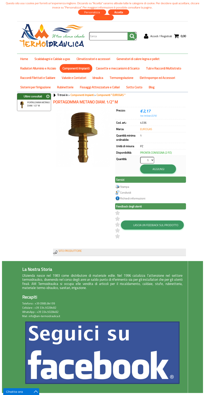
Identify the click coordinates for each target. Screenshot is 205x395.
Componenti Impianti (75, 68)
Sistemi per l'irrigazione (35, 87)
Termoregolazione (121, 78)
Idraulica (97, 78)
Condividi (125, 192)
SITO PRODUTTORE (70, 251)
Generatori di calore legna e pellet (138, 59)
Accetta (118, 12)
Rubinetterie (65, 87)
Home (24, 59)
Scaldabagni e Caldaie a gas (52, 59)
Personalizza (92, 12)
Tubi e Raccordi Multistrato (163, 68)
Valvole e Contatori (74, 78)
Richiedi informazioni (132, 198)
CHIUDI (103, 17)
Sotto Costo (134, 87)
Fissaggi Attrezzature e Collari (100, 87)
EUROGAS (146, 129)
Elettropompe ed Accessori (157, 78)
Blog (152, 87)
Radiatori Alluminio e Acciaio (38, 68)
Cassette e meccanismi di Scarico (118, 68)
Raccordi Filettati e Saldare (37, 78)
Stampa (124, 187)
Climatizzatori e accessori (93, 59)
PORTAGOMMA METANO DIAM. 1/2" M (34, 104)
